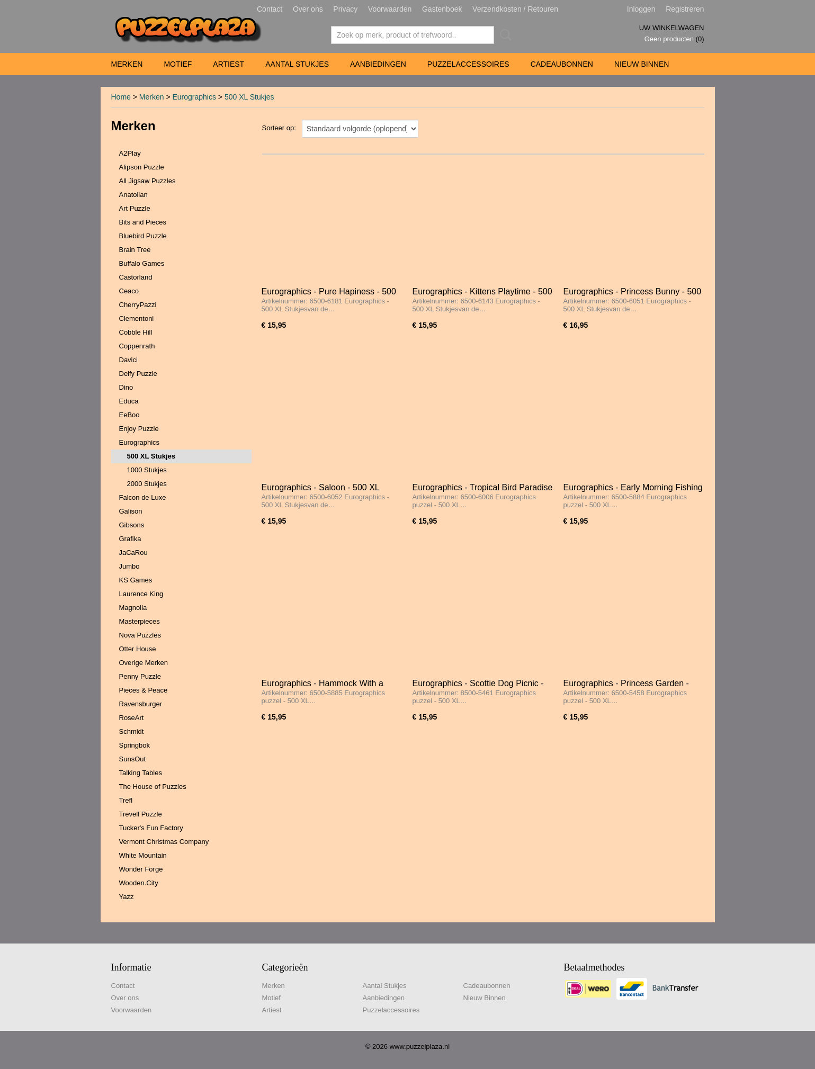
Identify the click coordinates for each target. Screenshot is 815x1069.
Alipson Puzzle (141, 167)
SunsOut (132, 759)
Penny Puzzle (140, 676)
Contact (269, 9)
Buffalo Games (142, 263)
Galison (130, 511)
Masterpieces (139, 621)
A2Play (130, 153)
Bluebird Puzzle (143, 236)
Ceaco (129, 291)
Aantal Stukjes (297, 64)
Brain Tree (135, 250)
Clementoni (136, 318)
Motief (178, 64)
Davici (128, 360)
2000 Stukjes (147, 484)
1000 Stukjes (147, 470)
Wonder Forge (141, 869)
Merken (127, 64)
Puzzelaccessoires (468, 64)
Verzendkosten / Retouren (515, 9)
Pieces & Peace (143, 690)
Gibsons (132, 525)
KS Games (136, 580)
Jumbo (129, 566)
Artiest (228, 64)
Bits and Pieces (143, 222)
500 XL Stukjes (249, 97)
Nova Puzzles (140, 635)
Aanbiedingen (378, 64)
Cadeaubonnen (562, 64)
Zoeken (504, 35)
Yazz (126, 897)
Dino (126, 387)
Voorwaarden (390, 9)
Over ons (308, 9)
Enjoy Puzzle (139, 429)
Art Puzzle (134, 208)
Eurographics (194, 97)
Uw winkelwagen (671, 28)
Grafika (130, 539)
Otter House (137, 649)
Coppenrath (137, 346)
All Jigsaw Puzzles (147, 181)
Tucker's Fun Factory (151, 828)
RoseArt (131, 718)
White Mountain (143, 855)
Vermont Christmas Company (164, 842)
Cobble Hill (136, 332)
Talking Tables (140, 773)
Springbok (134, 745)
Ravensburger (141, 704)
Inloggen (641, 9)
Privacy (345, 9)
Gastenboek (442, 9)
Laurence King (141, 594)
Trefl (126, 800)
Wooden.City (138, 883)
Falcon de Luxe (142, 497)
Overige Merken (143, 663)
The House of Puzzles (152, 786)
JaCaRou (133, 552)
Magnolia (133, 608)
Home (121, 97)
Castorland (136, 277)
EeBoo (129, 415)
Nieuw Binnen (641, 64)
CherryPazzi (138, 305)
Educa (129, 401)
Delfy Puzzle (138, 374)
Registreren (685, 9)
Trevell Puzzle (140, 814)
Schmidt (131, 731)
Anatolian (133, 195)
